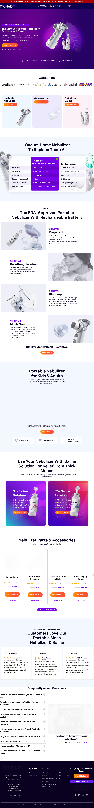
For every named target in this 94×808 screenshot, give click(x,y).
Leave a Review (64, 776)
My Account (32, 773)
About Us (45, 773)
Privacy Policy (21, 805)
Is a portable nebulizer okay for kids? (17, 710)
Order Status (33, 776)
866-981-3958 (82, 742)
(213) (15, 582)
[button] (23, 696)
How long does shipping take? (14, 741)
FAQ (60, 773)
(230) (38, 584)
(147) (84, 584)
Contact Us (45, 776)
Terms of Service (30, 805)
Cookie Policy (38, 805)
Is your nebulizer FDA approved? (15, 746)
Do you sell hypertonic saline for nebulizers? (20, 737)
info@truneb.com (14, 795)
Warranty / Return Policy (50, 779)
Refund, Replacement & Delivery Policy (49, 785)
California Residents (48, 805)
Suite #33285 (14, 788)
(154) (61, 584)
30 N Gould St (14, 786)
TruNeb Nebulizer (72, 805)
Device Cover (12, 577)
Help (60, 779)
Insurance (45, 781)
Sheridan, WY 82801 (14, 790)
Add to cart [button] (12, 601)
